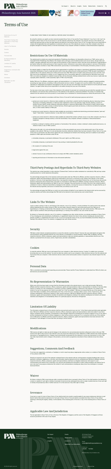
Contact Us (100, 6)
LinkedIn (84, 449)
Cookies (6, 52)
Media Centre (92, 6)
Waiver (6, 74)
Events (85, 6)
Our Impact (64, 6)
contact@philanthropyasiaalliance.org (92, 443)
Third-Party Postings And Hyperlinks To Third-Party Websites (11, 41)
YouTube (90, 449)
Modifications (8, 66)
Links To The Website (10, 46)
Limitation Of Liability (10, 63)
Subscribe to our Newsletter (72, 444)
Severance (7, 77)
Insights (79, 6)
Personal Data (8, 55)
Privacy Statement (77, 466)
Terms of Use (91, 466)
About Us (73, 6)
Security (6, 49)
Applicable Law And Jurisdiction (9, 81)
